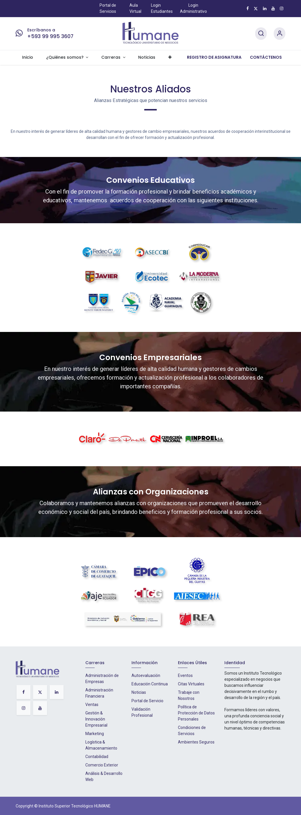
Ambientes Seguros (196, 742)
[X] (256, 8)
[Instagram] (281, 8)
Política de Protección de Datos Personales (196, 713)
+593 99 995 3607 (50, 36)
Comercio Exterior (101, 765)
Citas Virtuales (191, 684)
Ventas (91, 704)
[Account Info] (279, 33)
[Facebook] (247, 8)
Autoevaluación (145, 675)
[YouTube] (273, 8)
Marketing (94, 733)
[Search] (261, 33)
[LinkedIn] (265, 8)
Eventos (185, 675)
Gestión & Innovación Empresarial (96, 719)
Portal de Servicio (147, 700)
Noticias (138, 692)
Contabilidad (96, 756)
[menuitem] (28, 58)
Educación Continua (149, 684)
